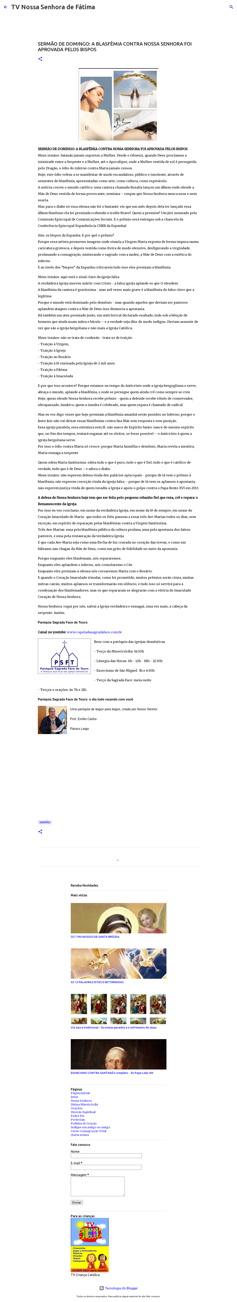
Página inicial (80, 1093)
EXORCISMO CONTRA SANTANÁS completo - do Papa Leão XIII (112, 1073)
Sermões (44, 822)
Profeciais (78, 1119)
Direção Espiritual (83, 1112)
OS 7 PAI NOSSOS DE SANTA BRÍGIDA (95, 936)
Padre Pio (77, 1116)
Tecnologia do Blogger (118, 1288)
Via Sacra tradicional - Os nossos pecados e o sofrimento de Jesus (113, 1027)
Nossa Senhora (81, 1100)
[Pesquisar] (100, 7)
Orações (76, 1108)
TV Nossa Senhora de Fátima (53, 6)
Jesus (74, 1097)
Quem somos (80, 1135)
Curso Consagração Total (88, 1131)
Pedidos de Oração (84, 1123)
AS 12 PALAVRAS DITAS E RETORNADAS (97, 982)
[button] (40, 59)
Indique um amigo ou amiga (90, 1127)
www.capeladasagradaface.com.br (94, 632)
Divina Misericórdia (84, 1104)
